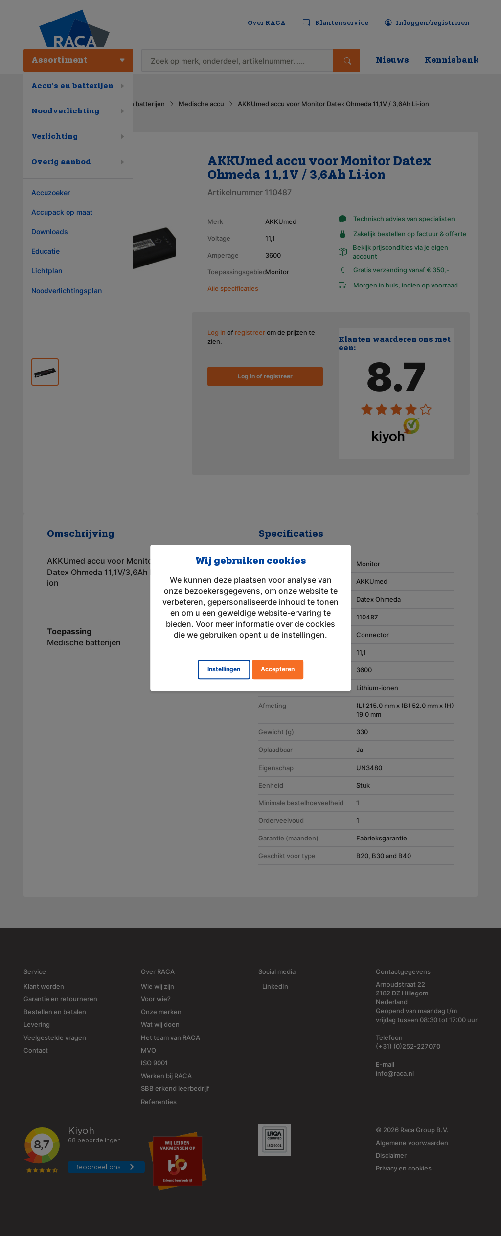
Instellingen (223, 669)
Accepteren (278, 669)
